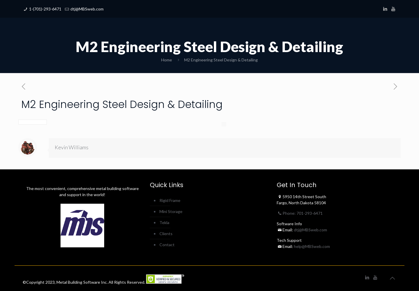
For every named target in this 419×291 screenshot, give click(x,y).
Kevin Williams (71, 147)
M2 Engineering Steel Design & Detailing (221, 59)
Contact (167, 244)
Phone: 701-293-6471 (300, 213)
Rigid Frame (169, 200)
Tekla (164, 222)
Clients (166, 233)
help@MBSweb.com (312, 246)
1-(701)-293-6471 (45, 8)
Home (166, 59)
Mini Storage (170, 211)
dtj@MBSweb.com (87, 8)
